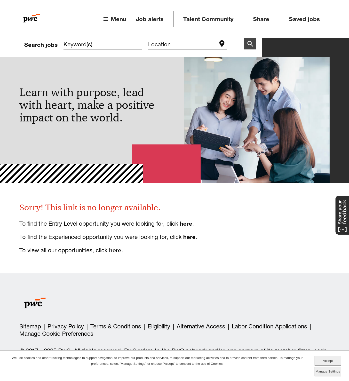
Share (261, 19)
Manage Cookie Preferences (56, 333)
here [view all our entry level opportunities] (186, 223)
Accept (328, 361)
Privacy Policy (66, 326)
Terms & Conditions (115, 326)
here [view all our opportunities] (115, 250)
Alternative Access (201, 326)
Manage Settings (328, 371)
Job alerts (150, 19)
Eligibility (159, 326)
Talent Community (208, 19)
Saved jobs (304, 19)
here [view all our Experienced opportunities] (189, 236)
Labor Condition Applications (269, 326)
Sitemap (30, 326)
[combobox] (182, 44)
